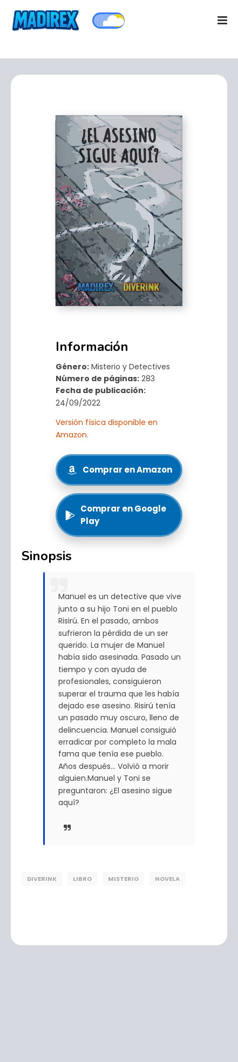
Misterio (123, 878)
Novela (167, 878)
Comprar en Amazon (119, 469)
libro (82, 878)
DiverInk (42, 878)
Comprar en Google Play (115, 514)
